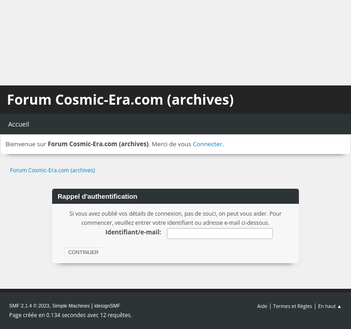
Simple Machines (71, 305)
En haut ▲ (330, 305)
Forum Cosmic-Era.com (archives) (120, 99)
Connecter (207, 144)
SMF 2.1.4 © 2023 (29, 305)
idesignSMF (107, 305)
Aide (262, 305)
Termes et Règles (293, 305)
